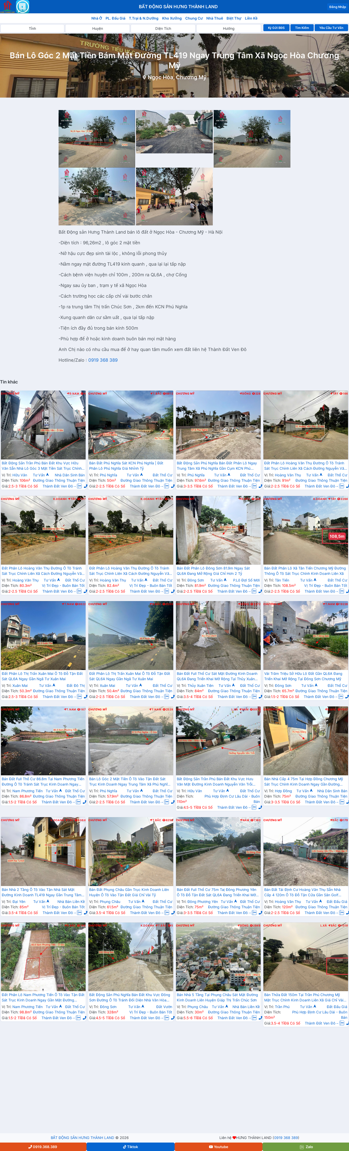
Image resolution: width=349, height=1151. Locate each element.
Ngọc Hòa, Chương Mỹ (177, 77)
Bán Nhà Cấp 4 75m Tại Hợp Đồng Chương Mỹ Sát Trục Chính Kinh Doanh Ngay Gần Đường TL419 (303, 782)
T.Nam (68, 604)
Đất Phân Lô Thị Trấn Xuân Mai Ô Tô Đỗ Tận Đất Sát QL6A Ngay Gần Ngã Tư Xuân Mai (42, 676)
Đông (245, 393)
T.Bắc (156, 393)
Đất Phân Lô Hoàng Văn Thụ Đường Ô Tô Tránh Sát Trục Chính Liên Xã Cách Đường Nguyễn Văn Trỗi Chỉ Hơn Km (305, 466)
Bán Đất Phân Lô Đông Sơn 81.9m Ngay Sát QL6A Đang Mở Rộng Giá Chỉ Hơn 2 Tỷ (213, 571)
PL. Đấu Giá (115, 18)
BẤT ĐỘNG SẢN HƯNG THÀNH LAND (82, 1137)
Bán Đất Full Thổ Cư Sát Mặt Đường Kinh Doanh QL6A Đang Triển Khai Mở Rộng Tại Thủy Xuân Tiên (217, 676)
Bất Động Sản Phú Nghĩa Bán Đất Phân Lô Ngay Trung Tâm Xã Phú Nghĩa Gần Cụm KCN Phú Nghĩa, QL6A (217, 466)
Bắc (334, 820)
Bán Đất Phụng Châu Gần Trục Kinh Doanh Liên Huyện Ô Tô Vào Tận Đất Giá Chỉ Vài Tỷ (129, 892)
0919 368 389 (103, 360)
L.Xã (234, 709)
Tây (334, 393)
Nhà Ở (96, 18)
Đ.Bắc (244, 499)
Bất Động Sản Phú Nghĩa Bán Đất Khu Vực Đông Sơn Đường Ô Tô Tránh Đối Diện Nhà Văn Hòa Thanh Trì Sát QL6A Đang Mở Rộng (129, 998)
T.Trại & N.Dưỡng (143, 18)
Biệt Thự (234, 18)
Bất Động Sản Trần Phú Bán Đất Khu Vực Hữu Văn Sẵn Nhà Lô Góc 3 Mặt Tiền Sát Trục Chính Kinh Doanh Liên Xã (42, 466)
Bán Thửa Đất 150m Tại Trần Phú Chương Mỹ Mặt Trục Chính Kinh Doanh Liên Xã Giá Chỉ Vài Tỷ (303, 998)
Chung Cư (194, 18)
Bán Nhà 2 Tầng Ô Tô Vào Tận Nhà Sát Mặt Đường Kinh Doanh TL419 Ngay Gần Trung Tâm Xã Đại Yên (41, 892)
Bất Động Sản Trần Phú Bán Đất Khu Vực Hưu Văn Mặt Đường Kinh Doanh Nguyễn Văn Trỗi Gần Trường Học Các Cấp (215, 782)
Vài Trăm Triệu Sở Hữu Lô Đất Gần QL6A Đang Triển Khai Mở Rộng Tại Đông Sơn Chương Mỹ (303, 676)
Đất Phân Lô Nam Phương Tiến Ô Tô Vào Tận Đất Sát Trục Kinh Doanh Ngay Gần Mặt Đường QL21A (43, 998)
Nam (244, 709)
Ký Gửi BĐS (276, 28)
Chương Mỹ (10, 393)
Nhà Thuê (214, 18)
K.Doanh (60, 499)
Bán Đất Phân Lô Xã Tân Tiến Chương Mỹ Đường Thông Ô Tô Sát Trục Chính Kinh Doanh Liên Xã (305, 571)
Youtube (218, 1147)
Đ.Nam (73, 393)
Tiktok (130, 1147)
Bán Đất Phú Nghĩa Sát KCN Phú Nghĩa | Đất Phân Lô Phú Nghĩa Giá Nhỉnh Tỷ (126, 466)
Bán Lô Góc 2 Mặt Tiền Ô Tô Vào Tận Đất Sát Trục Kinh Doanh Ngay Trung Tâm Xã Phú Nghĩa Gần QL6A (129, 782)
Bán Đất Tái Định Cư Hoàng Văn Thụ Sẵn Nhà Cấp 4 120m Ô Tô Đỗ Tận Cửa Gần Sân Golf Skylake (302, 892)
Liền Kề (251, 18)
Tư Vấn (41, 475)
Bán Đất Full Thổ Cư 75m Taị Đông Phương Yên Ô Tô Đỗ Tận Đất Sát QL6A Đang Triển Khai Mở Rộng (216, 892)
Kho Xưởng (172, 18)
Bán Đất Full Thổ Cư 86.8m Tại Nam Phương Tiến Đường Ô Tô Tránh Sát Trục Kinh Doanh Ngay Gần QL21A (43, 782)
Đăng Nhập (337, 7)
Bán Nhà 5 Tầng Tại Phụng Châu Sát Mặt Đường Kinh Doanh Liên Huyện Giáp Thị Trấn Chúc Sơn (217, 997)
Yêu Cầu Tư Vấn (331, 28)
